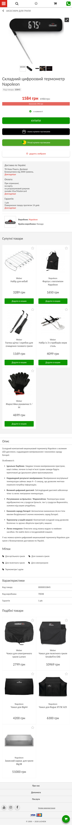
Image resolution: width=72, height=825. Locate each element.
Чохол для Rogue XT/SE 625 (53, 707)
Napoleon (33, 219)
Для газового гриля (40, 556)
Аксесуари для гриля (18, 10)
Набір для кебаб (19, 281)
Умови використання (46, 808)
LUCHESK (42, 821)
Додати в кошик (19, 301)
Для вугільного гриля (15, 556)
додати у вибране (37, 153)
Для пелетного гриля (15, 562)
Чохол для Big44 (19, 707)
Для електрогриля (39, 562)
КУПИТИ (36, 120)
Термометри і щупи (14, 569)
